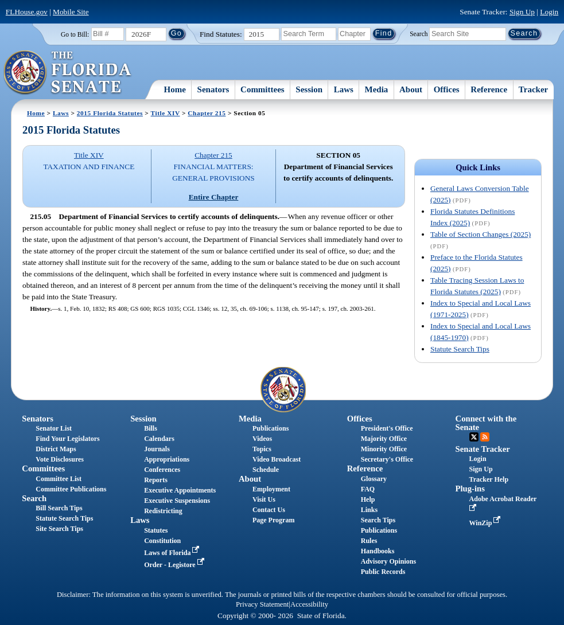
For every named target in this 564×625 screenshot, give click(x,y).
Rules (369, 541)
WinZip (486, 523)
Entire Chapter (214, 197)
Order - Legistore (175, 565)
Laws (343, 89)
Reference (488, 89)
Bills (150, 428)
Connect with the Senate (486, 423)
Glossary (374, 479)
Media (376, 89)
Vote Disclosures (60, 459)
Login (549, 11)
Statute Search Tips (459, 349)
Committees (262, 89)
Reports (156, 480)
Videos (262, 439)
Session (308, 89)
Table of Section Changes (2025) (480, 234)
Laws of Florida (172, 553)
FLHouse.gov (27, 11)
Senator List (54, 428)
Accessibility (309, 604)
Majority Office (384, 439)
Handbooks (378, 551)
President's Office (387, 428)
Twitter (474, 437)
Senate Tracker (483, 449)
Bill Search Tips (59, 508)
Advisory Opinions (388, 561)
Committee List (58, 479)
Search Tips (378, 520)
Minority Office (384, 449)
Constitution (162, 541)
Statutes (156, 530)
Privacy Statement (262, 604)
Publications (270, 428)
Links (369, 510)
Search (418, 33)
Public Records (383, 572)
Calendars (159, 439)
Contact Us (268, 510)
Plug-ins (470, 488)
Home (175, 89)
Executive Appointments (180, 490)
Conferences (162, 470)
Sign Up (522, 11)
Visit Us (263, 499)
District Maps (56, 449)
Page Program (273, 520)
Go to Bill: (75, 34)
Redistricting (163, 511)
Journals (157, 449)
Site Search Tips (59, 529)
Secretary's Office (387, 459)
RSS (484, 437)
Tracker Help (489, 479)
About (410, 89)
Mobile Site (71, 11)
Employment (271, 489)
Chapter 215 (206, 113)
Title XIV (165, 113)
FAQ (368, 489)
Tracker (533, 89)
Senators (213, 89)
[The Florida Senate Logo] (68, 72)
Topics (261, 449)
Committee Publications (71, 489)
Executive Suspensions (177, 501)
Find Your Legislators (67, 439)
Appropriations (166, 459)
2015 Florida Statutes (110, 113)
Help (368, 499)
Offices (447, 89)
